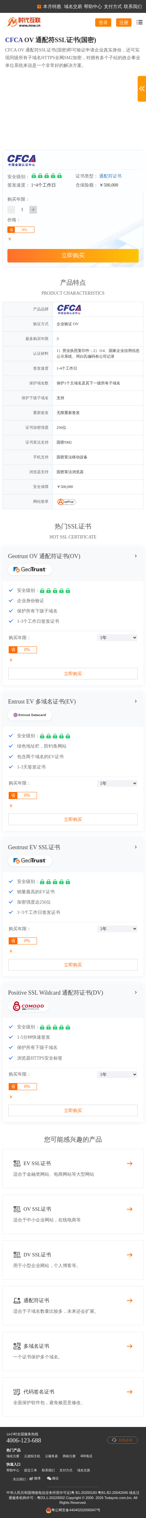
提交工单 (30, 1470)
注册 (123, 22)
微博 (35, 1478)
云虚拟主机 (32, 1456)
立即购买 (73, 255)
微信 (53, 1478)
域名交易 (83, 1470)
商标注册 (69, 1456)
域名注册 (12, 1456)
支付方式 (65, 1470)
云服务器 (51, 1456)
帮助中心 (12, 1470)
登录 (103, 22)
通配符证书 (110, 176)
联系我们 (48, 1470)
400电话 (86, 1456)
